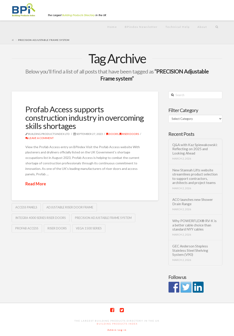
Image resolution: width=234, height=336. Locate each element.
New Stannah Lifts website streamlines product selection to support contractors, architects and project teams (195, 176)
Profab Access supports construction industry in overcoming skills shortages (84, 117)
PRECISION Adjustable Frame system (103, 218)
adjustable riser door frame (69, 207)
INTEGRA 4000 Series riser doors (40, 218)
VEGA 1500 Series (89, 228)
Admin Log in (117, 329)
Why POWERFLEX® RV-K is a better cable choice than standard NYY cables (194, 225)
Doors (112, 134)
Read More (35, 183)
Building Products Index (117, 323)
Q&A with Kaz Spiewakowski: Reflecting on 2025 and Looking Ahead (195, 149)
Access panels (26, 207)
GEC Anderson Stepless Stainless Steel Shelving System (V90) (190, 250)
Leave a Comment (39, 138)
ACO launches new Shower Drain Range (192, 201)
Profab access (26, 228)
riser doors (129, 134)
